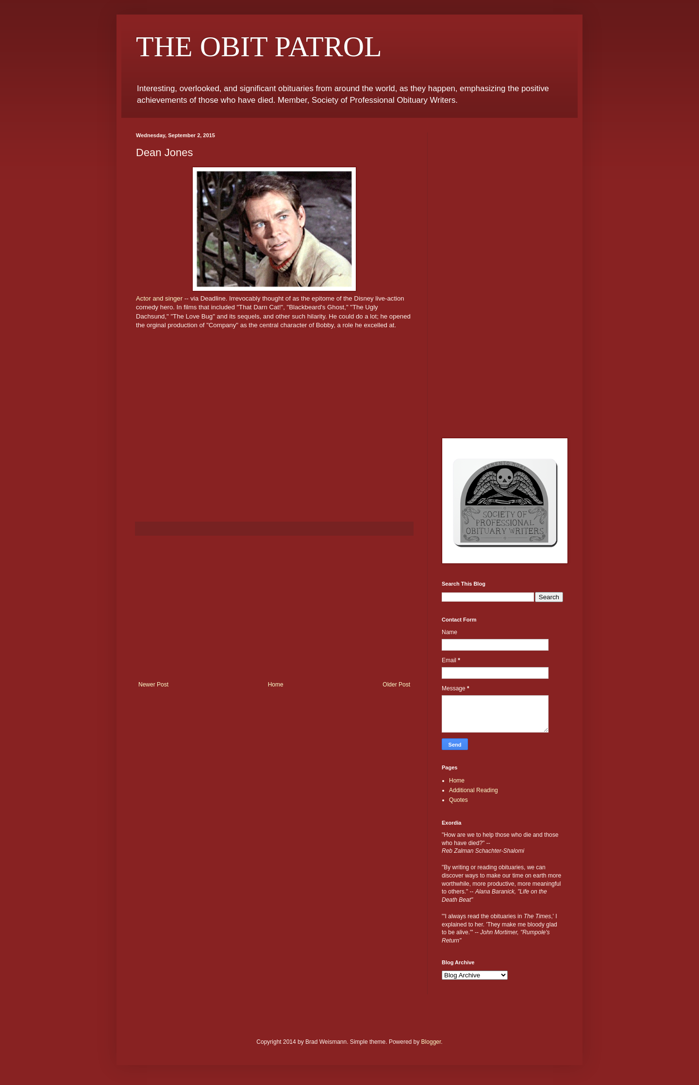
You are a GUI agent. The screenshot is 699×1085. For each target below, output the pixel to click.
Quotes (458, 800)
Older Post (396, 684)
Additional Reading (473, 790)
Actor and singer (159, 298)
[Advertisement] (274, 608)
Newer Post (153, 684)
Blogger (431, 1041)
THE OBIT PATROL (259, 47)
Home (275, 684)
